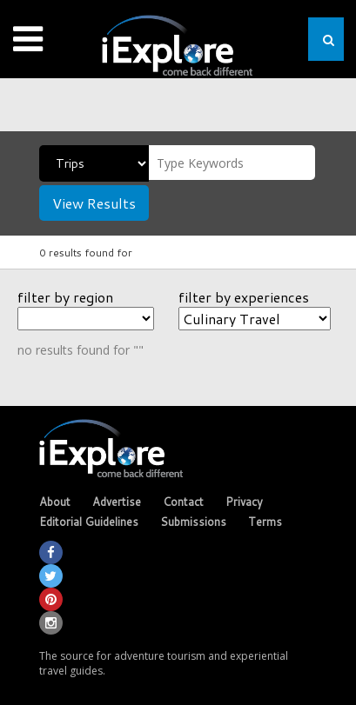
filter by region (65, 297)
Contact (183, 501)
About (55, 501)
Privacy (244, 501)
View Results (94, 203)
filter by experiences (243, 297)
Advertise (116, 501)
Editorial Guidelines (88, 521)
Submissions (193, 521)
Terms (265, 521)
